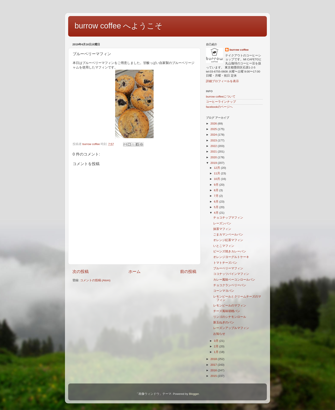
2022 (214, 146)
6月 (216, 201)
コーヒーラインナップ (221, 101)
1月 (216, 352)
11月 (217, 173)
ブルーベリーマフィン (228, 268)
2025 (214, 129)
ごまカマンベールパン (228, 234)
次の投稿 (80, 271)
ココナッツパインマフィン (231, 273)
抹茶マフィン (222, 229)
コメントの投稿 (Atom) (95, 280)
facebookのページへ (219, 106)
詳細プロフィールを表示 (222, 81)
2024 (214, 134)
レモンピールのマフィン (229, 305)
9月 (216, 184)
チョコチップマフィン (228, 217)
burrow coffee (238, 49)
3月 (216, 340)
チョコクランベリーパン (229, 285)
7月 (216, 195)
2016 (214, 370)
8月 (216, 190)
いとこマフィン (223, 245)
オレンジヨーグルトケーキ (231, 257)
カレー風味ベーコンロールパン (234, 279)
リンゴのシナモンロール (229, 316)
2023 (214, 140)
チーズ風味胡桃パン (226, 311)
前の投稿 (188, 271)
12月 (217, 167)
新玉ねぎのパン (223, 322)
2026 (214, 123)
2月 (216, 346)
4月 (216, 212)
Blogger (194, 393)
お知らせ (219, 333)
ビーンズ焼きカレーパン (229, 251)
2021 (214, 151)
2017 (214, 364)
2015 (214, 375)
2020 (214, 157)
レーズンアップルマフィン (231, 328)
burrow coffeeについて (220, 96)
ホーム (134, 271)
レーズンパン (222, 223)
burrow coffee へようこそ (119, 25)
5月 (216, 207)
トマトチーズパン (225, 262)
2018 (214, 359)
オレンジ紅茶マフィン (228, 240)
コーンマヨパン (223, 290)
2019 (214, 162)
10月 (217, 179)
